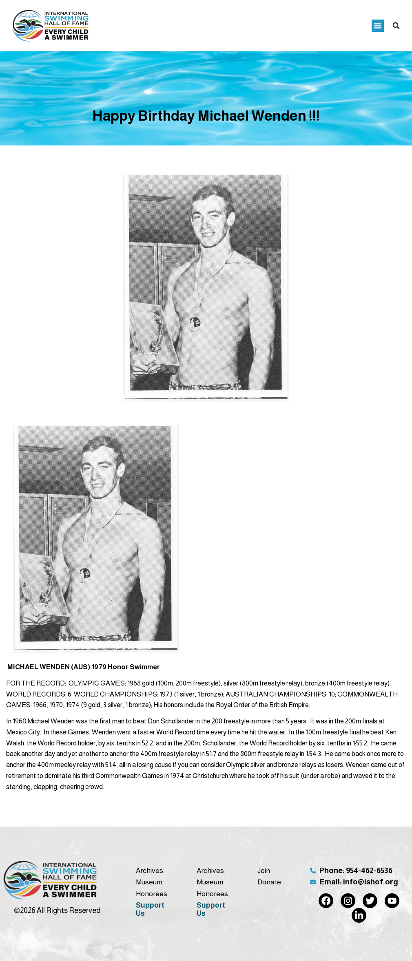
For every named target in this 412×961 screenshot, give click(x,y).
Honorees (151, 894)
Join (263, 870)
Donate (269, 882)
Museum (149, 882)
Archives (149, 870)
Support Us (150, 909)
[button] (378, 26)
